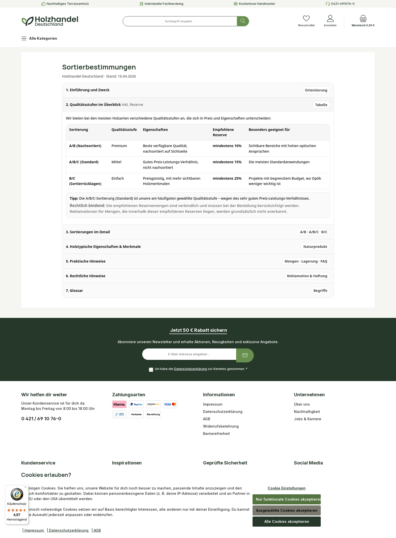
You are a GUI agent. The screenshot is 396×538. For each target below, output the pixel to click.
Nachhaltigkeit (307, 411)
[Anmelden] (330, 21)
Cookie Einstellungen (287, 488)
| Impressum (33, 530)
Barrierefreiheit (216, 433)
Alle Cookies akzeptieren (286, 521)
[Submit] (245, 355)
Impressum (212, 404)
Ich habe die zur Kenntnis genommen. (201, 369)
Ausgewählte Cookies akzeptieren (286, 510)
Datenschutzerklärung (190, 369)
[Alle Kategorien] (43, 39)
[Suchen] (243, 21)
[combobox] (180, 21)
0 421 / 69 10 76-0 (41, 418)
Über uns (302, 404)
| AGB (96, 530)
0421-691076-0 (343, 4)
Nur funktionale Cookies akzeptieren (288, 499)
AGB (206, 419)
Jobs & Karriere (307, 419)
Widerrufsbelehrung (221, 426)
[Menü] (25, 488)
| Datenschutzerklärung (68, 530)
